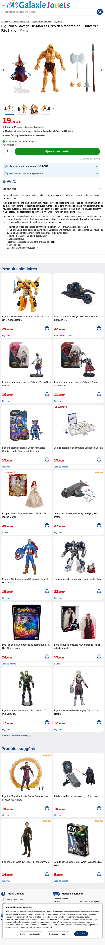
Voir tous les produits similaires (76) (16, 736)
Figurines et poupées (42, 21)
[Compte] (92, 5)
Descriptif (9, 188)
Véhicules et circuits (63, 335)
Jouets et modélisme (20, 21)
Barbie (5, 532)
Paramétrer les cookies (58, 934)
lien (88, 917)
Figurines (58, 21)
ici (51, 927)
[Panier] (100, 5)
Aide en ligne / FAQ (15, 899)
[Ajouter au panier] (57, 151)
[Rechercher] (100, 12)
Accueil (4, 21)
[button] (51, 166)
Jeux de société (61, 467)
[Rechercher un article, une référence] (52, 11)
